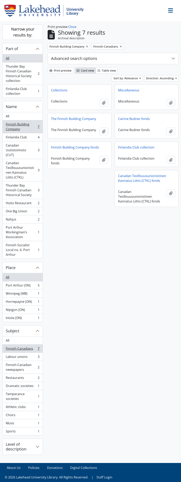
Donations (55, 468)
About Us (14, 468)
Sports (22, 432)
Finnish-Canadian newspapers (22, 367)
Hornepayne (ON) (22, 302)
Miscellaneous (128, 90)
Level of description (16, 447)
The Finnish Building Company (73, 119)
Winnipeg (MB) (22, 294)
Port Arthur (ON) (22, 286)
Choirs (22, 416)
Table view (106, 70)
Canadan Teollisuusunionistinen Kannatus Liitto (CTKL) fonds (142, 178)
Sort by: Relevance (126, 78)
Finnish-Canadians (22, 349)
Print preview (60, 70)
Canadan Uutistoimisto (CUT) (22, 150)
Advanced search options (74, 58)
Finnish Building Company (22, 126)
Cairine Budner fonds (134, 119)
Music (22, 424)
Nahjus (22, 220)
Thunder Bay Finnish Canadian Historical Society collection (22, 73)
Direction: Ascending (160, 78)
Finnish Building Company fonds (75, 147)
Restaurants (22, 378)
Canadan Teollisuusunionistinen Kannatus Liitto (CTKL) (22, 170)
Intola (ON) (22, 318)
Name (11, 106)
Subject (12, 330)
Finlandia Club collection (22, 91)
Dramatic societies (22, 386)
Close (72, 27)
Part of (12, 48)
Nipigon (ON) (22, 310)
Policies (33, 468)
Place (10, 267)
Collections (59, 90)
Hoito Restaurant (22, 204)
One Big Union (22, 212)
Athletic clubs (22, 407)
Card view (85, 70)
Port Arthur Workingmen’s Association (22, 232)
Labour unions (22, 357)
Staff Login (104, 477)
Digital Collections (83, 468)
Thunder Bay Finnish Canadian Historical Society (22, 190)
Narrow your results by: (22, 32)
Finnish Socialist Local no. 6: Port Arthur (22, 250)
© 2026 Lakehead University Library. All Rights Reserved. (46, 477)
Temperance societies (22, 396)
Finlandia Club (22, 138)
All (7, 58)
